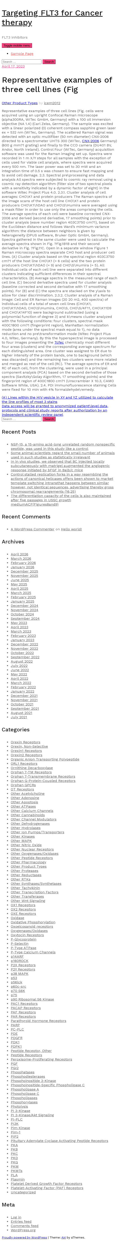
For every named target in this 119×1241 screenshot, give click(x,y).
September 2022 (25, 657)
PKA (14, 1145)
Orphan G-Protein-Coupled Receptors (43, 781)
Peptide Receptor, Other (31, 1051)
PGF (14, 1063)
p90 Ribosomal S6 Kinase (32, 999)
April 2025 (19, 588)
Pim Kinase (20, 1128)
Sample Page (22, 53)
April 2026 (19, 554)
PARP (15, 1025)
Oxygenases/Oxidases (29, 931)
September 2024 (25, 618)
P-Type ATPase (23, 948)
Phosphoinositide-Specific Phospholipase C (48, 1085)
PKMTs (16, 1171)
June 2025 (20, 580)
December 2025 (24, 571)
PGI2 (15, 1068)
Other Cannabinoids (28, 815)
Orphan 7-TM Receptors (31, 772)
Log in (16, 1217)
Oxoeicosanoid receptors (32, 926)
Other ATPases (23, 806)
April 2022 (19, 678)
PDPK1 (16, 1046)
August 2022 (22, 661)
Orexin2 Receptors (26, 755)
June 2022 (20, 670)
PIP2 (14, 1136)
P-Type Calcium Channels (33, 952)
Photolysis (19, 1106)
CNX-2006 (90, 141)
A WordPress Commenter (32, 529)
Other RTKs (20, 879)
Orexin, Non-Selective (29, 746)
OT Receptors (22, 789)
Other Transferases (27, 896)
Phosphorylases (24, 1102)
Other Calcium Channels (32, 811)
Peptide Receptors (26, 1055)
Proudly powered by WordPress (24, 1237)
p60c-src (18, 986)
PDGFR (16, 1038)
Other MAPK (21, 841)
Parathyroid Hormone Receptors (38, 1021)
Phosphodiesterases (28, 1076)
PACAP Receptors (26, 1008)
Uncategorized (23, 1192)
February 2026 (23, 563)
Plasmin (18, 1179)
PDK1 (15, 1042)
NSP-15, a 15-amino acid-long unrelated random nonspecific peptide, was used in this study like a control (63, 446)
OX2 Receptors (23, 909)
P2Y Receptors (23, 969)
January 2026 (22, 567)
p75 (14, 995)
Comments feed (25, 1226)
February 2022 (23, 687)
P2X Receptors (23, 965)
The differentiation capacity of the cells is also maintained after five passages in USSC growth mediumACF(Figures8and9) (61, 500)
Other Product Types (20, 103)
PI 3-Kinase (20, 1111)
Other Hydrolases (26, 828)
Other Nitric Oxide (26, 845)
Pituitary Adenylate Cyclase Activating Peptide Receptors (59, 1141)
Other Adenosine (25, 798)
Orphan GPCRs (23, 785)
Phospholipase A (25, 1089)
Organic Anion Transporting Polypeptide (45, 759)
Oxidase (17, 918)
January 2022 (22, 691)
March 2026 (21, 558)
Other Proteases (24, 871)
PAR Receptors (23, 1016)
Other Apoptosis (24, 802)
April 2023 (19, 627)
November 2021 (24, 700)
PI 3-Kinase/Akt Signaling (32, 1115)
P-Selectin (19, 943)
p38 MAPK (19, 973)
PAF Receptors (23, 1012)
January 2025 (22, 601)
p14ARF (17, 956)
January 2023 (22, 640)
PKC (14, 1153)
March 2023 (21, 631)
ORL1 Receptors (24, 763)
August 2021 (21, 713)
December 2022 (24, 644)
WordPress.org (23, 1230)
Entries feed (21, 1221)
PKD (14, 1158)
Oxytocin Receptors (27, 935)
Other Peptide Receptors (32, 858)
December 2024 (24, 605)
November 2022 (24, 648)
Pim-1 (15, 1132)
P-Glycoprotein (23, 939)
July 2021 (19, 717)
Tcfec (59, 342)
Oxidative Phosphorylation (33, 922)
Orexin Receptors (25, 742)
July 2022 (19, 665)
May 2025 (19, 584)
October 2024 (22, 614)
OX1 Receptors (23, 905)
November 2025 (24, 575)
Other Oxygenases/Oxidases (34, 853)
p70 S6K (18, 991)
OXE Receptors (23, 913)
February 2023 (23, 635)
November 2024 (24, 610)
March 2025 (21, 593)
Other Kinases (23, 836)
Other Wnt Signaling (28, 901)
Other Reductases (26, 875)
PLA (14, 1175)
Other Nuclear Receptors (32, 849)
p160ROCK (19, 961)
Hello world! (71, 529)
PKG (14, 1162)
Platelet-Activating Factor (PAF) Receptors (47, 1188)
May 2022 (19, 674)
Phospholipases (24, 1098)
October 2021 (22, 704)
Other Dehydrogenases (30, 823)
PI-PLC (17, 1119)
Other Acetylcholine (28, 793)
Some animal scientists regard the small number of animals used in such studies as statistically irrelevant (63, 455)
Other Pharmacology (28, 862)
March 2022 (21, 683)
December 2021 (24, 695)
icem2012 (52, 103)
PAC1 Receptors (24, 1003)
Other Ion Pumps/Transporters (37, 832)
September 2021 (25, 708)
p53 (14, 978)
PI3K (15, 1123)
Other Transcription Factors (34, 892)
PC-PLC (17, 1029)
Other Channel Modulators (33, 819)
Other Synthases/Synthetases (36, 883)
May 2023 (19, 623)
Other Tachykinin (25, 888)
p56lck (16, 982)
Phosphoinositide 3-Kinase (33, 1081)
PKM (15, 1166)
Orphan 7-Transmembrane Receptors (43, 776)
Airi (63, 1237)
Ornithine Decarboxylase (32, 768)
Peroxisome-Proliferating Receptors (41, 1059)
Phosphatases (23, 1072)
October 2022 (22, 653)
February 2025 (23, 597)
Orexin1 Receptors (26, 751)
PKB (14, 1149)
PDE (14, 1033)
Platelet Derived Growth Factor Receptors (46, 1183)
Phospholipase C (25, 1093)
